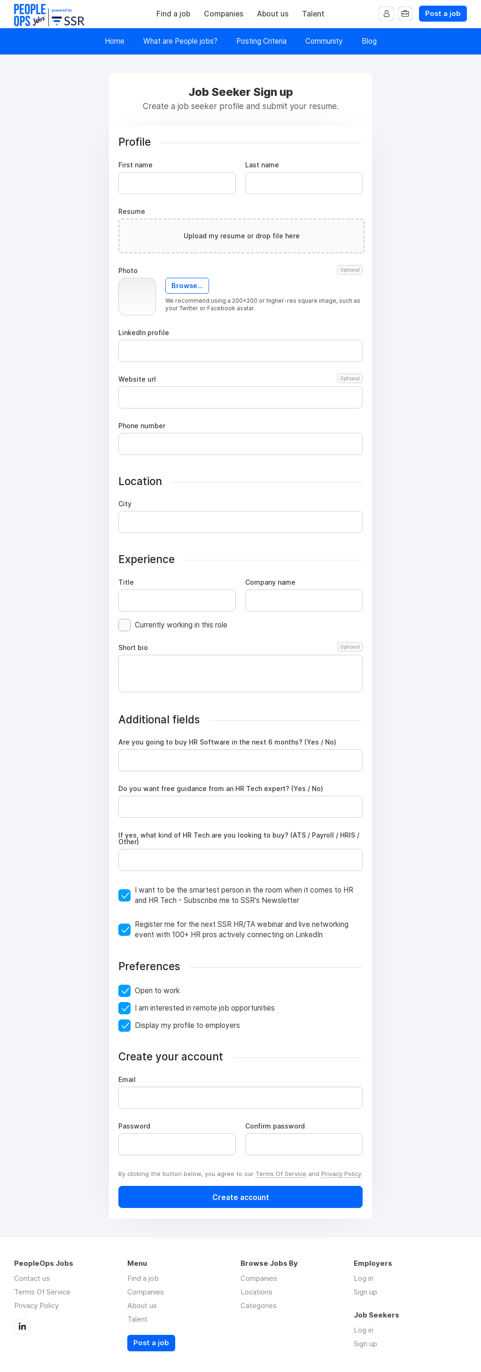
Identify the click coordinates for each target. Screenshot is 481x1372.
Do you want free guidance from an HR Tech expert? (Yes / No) (220, 788)
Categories (258, 1305)
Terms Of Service (281, 1173)
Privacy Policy (341, 1173)
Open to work (157, 990)
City (125, 504)
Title (126, 582)
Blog (369, 41)
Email (127, 1079)
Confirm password (275, 1126)
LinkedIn (22, 1326)
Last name (262, 165)
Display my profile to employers (187, 1025)
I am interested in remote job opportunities (205, 1008)
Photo (240, 270)
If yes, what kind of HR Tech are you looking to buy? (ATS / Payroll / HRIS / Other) (238, 838)
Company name (270, 582)
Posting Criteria (261, 41)
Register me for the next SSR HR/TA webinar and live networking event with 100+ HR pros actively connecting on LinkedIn (242, 929)
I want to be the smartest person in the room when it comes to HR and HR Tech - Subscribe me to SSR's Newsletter (244, 895)
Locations (256, 1291)
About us (272, 13)
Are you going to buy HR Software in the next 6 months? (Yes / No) (227, 742)
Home (114, 41)
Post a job (443, 13)
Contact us (32, 1278)
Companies (223, 13)
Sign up (365, 1291)
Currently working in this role (181, 624)
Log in (363, 1278)
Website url (240, 379)
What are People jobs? (180, 41)
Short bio (240, 647)
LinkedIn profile (143, 332)
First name (135, 165)
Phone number (141, 426)
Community (324, 41)
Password (134, 1126)
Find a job (173, 13)
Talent (313, 13)
